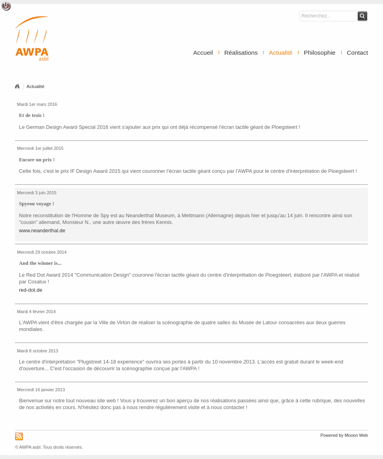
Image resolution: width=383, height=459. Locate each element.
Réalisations (241, 52)
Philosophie (320, 52)
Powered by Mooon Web (344, 435)
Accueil (203, 52)
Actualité (280, 52)
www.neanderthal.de (42, 230)
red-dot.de (30, 290)
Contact (357, 52)
